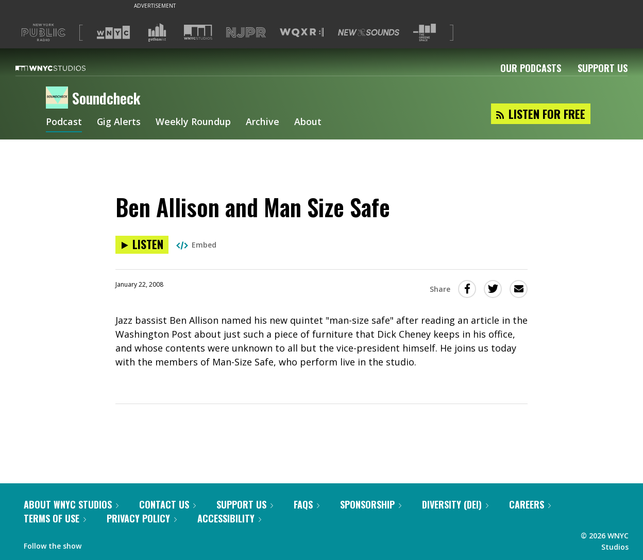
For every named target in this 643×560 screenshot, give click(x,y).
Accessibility (229, 518)
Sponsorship (370, 504)
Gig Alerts (119, 122)
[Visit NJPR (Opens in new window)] (246, 32)
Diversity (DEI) (455, 504)
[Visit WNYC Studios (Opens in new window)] (198, 32)
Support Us (603, 68)
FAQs (306, 504)
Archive (263, 122)
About (308, 122)
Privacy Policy (142, 518)
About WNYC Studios (71, 504)
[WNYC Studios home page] (63, 68)
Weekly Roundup (193, 122)
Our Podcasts (530, 68)
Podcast (64, 122)
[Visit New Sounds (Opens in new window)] (368, 32)
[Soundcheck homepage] (59, 98)
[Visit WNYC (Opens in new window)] (113, 32)
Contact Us (167, 504)
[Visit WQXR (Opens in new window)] (302, 33)
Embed (196, 245)
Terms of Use (55, 518)
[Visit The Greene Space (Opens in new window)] (424, 33)
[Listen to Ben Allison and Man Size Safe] (141, 245)
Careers (530, 504)
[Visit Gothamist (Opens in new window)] (157, 32)
